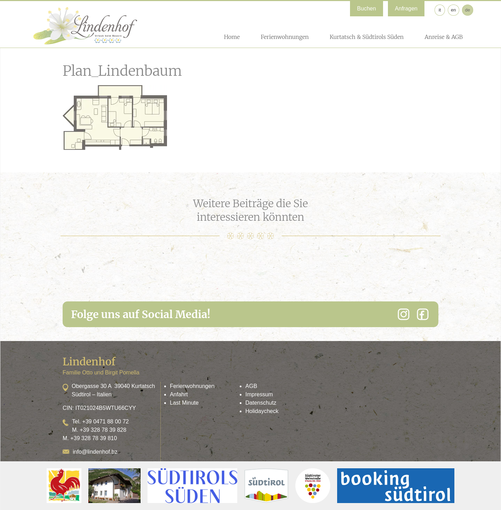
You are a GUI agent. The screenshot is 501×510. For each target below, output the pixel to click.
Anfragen (406, 8)
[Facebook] (422, 314)
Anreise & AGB (443, 36)
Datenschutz (260, 403)
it (440, 10)
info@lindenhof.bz (95, 452)
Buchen (366, 8)
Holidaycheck (261, 411)
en (453, 10)
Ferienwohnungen (285, 36)
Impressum (259, 394)
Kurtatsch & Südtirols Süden (366, 36)
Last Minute (184, 403)
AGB (251, 386)
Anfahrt (179, 394)
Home (232, 36)
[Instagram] (403, 314)
